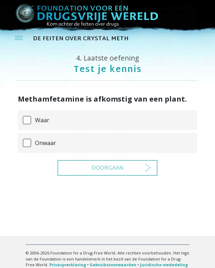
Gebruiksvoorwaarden (113, 264)
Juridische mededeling (164, 264)
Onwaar (45, 143)
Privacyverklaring (67, 264)
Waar (42, 120)
